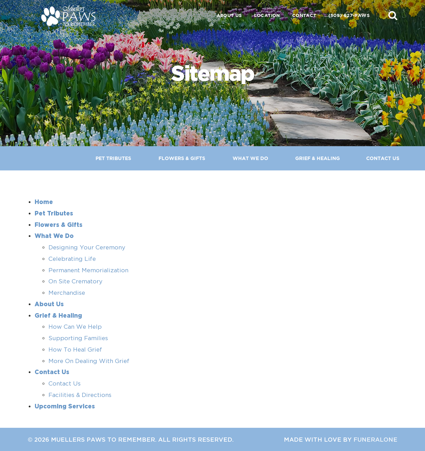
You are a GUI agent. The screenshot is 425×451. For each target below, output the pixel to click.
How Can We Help (75, 327)
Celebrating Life (72, 259)
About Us (229, 15)
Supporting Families (78, 338)
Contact (304, 15)
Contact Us (64, 383)
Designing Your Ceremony (86, 247)
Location (267, 15)
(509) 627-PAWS (349, 15)
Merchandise (66, 293)
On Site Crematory (75, 281)
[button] (392, 15)
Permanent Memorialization (88, 270)
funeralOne (375, 439)
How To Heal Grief (75, 349)
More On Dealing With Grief (88, 361)
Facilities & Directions (79, 395)
